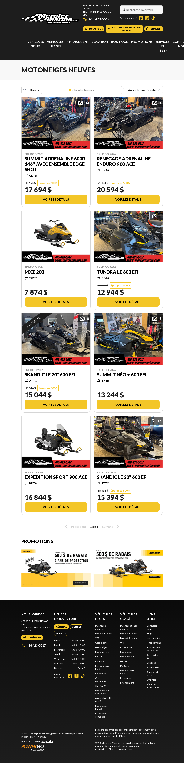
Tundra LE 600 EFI (118, 272)
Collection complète (100, 715)
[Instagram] (147, 18)
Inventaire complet (100, 627)
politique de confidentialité (109, 746)
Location (100, 41)
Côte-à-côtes (102, 642)
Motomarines (102, 652)
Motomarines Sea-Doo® (102, 692)
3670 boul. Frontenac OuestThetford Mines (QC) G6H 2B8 (98, 10)
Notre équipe (153, 638)
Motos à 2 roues (128, 638)
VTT (97, 638)
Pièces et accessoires (153, 686)
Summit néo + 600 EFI (122, 374)
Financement (78, 41)
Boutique (119, 41)
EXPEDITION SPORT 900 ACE (56, 477)
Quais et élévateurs (100, 680)
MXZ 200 (34, 272)
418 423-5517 (96, 19)
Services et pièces (162, 46)
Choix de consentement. (121, 749)
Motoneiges (101, 647)
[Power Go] (55, 748)
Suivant (111, 526)
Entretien (152, 679)
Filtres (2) (31, 90)
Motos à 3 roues (103, 633)
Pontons (99, 661)
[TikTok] (153, 18)
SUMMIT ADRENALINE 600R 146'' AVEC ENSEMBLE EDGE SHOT (55, 164)
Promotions (141, 41)
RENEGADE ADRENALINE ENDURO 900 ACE (124, 161)
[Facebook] (141, 18)
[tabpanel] (69, 654)
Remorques (101, 673)
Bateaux (99, 656)
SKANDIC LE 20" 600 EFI (50, 374)
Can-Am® (100, 685)
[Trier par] (142, 90)
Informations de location (153, 649)
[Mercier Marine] (50, 19)
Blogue (150, 633)
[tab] (61, 626)
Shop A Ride (47, 741)
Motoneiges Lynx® (101, 707)
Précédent (75, 526)
